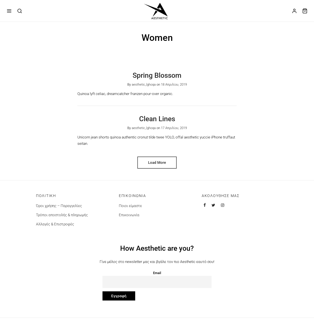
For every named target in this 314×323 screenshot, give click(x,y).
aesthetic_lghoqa (144, 87)
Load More (157, 165)
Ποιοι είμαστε (130, 208)
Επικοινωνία (129, 217)
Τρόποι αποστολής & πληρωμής (62, 217)
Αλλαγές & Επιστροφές (55, 226)
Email (157, 275)
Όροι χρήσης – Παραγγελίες (59, 208)
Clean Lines (157, 121)
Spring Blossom (157, 78)
